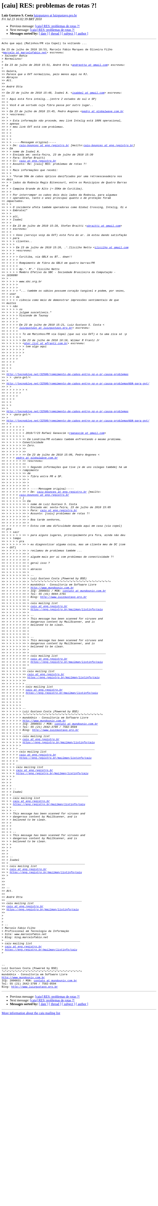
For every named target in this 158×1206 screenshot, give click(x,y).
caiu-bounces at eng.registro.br (44, 166)
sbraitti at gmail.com (103, 263)
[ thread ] (55, 33)
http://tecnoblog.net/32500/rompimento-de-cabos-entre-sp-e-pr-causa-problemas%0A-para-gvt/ (77, 452)
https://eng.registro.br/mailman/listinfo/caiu (66, 723)
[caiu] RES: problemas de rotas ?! (57, 26)
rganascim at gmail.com (87, 511)
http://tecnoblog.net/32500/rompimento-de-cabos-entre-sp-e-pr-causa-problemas (67, 441)
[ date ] (43, 33)
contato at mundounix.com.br (84, 701)
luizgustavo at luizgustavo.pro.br (55, 15)
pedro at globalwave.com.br (103, 125)
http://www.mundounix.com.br (52, 697)
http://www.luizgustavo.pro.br (63, 708)
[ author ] (82, 33)
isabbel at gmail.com (88, 103)
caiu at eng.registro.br (37, 185)
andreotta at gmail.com (90, 70)
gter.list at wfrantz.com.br (45, 404)
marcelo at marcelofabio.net (25, 55)
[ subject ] (68, 33)
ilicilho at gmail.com (111, 289)
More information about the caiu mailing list (31, 1202)
